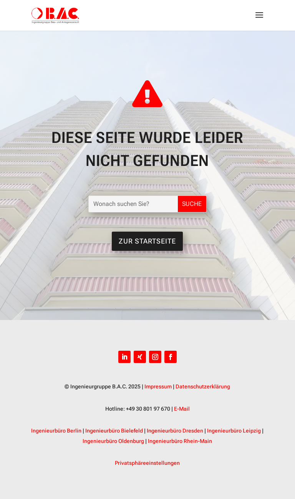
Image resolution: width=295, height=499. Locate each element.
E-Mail (182, 409)
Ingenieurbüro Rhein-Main (180, 441)
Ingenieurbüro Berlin (56, 431)
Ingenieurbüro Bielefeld (114, 431)
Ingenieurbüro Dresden (175, 431)
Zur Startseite (147, 241)
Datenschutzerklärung (203, 386)
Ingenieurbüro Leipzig (234, 431)
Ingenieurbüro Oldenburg (113, 441)
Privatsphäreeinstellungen (147, 463)
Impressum (158, 386)
